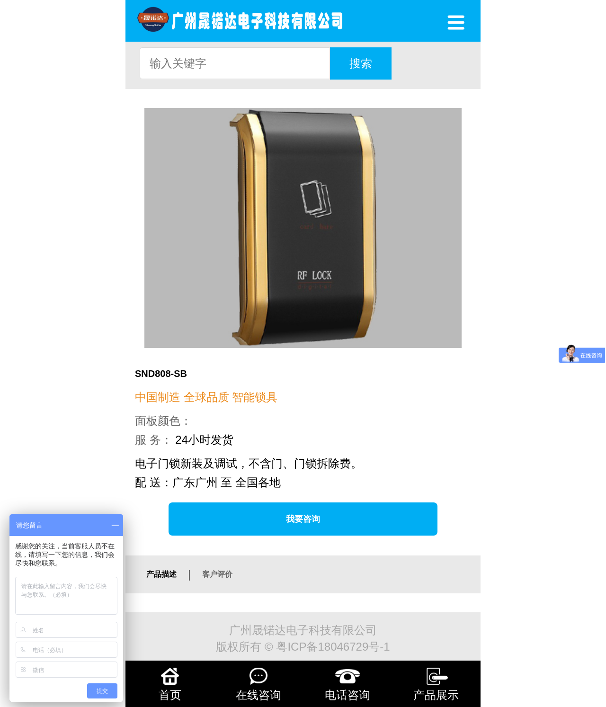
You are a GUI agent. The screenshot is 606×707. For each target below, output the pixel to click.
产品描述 (161, 574)
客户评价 (217, 574)
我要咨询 (303, 519)
